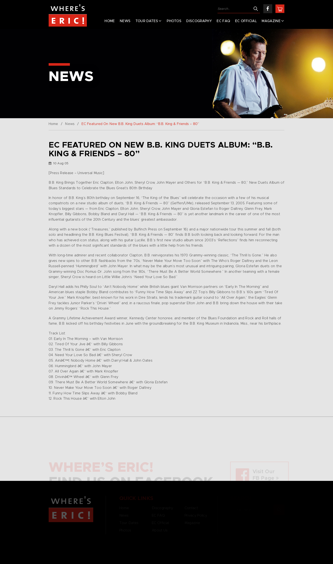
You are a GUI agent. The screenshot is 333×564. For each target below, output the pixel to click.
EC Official (246, 21)
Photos (174, 21)
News (125, 21)
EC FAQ (223, 21)
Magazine (271, 21)
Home (109, 21)
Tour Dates (146, 21)
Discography (199, 21)
